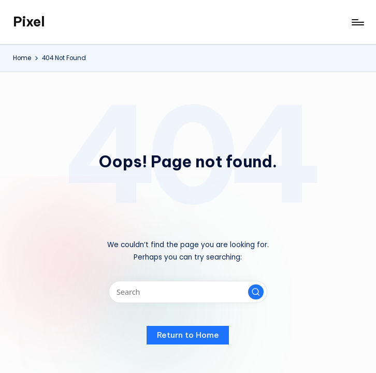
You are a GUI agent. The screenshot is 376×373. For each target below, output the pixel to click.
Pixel (29, 21)
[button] (256, 292)
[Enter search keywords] (188, 292)
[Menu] (357, 22)
